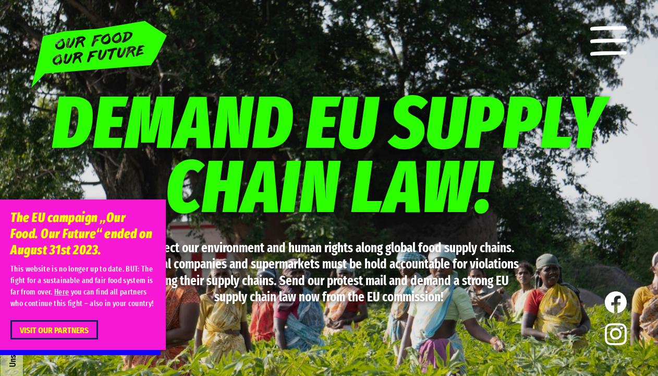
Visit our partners (54, 330)
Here (61, 292)
